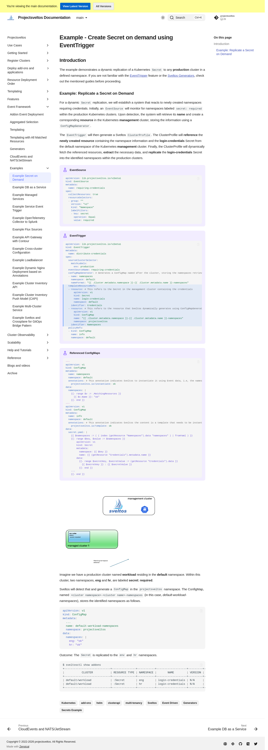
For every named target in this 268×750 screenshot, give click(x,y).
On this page (223, 37)
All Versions (103, 6)
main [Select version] (80, 17)
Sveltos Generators (181, 75)
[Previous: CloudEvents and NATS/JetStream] (40, 727)
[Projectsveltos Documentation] (11, 17)
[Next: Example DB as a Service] (232, 727)
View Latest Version (75, 6)
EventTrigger (139, 75)
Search (180, 17)
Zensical (24, 745)
